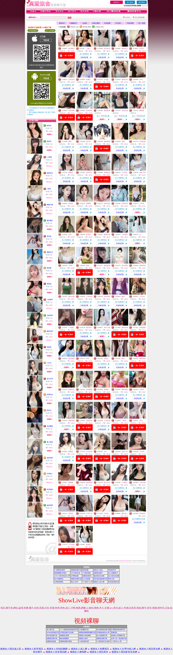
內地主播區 (96, 23)
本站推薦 (107, 23)
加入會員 (130, 2)
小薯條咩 (50, 299)
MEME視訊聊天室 (52, 632)
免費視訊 (114, 632)
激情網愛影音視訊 (60, 573)
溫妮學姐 (89, 420)
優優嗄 (88, 203)
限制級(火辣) (74, 27)
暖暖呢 (70, 172)
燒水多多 (107, 48)
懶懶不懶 (50, 205)
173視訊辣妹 (86, 573)
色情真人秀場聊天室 (118, 635)
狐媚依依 (50, 173)
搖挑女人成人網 (98, 582)
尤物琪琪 (50, 315)
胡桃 (123, 141)
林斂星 (70, 203)
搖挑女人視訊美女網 (149, 649)
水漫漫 (106, 79)
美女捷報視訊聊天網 (103, 629)
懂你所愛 (71, 296)
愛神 (87, 265)
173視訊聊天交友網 (103, 641)
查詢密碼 (142, 2)
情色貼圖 (85, 570)
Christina (142, 296)
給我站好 (50, 394)
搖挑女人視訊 (98, 570)
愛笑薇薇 (71, 358)
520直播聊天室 (84, 629)
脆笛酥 (49, 268)
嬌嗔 (69, 141)
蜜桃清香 (50, 331)
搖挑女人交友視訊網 (56, 652)
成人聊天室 (50, 629)
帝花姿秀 (89, 451)
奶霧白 (88, 79)
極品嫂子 (89, 327)
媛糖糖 (141, 110)
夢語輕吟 (142, 513)
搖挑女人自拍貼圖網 (57, 649)
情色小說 (111, 579)
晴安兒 (49, 410)
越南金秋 (125, 79)
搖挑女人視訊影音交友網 (124, 652)
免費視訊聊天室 (76, 570)
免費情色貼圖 (51, 641)
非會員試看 (84, 57)
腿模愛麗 (107, 110)
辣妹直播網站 (64, 638)
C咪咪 (49, 189)
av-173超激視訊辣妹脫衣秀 (69, 629)
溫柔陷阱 (50, 458)
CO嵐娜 (71, 327)
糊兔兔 (49, 125)
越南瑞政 (125, 389)
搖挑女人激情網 (78, 652)
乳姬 (69, 234)
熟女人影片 (74, 582)
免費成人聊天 (83, 638)
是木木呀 (50, 379)
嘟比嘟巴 (50, 220)
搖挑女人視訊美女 (99, 652)
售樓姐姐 (107, 172)
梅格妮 (49, 284)
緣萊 (123, 296)
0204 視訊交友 (75, 573)
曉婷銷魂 (142, 265)
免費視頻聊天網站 (66, 641)
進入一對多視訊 (102, 116)
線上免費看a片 (113, 573)
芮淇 (140, 420)
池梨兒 (106, 358)
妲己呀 (88, 141)
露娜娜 (70, 482)
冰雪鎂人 (50, 474)
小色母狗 (89, 296)
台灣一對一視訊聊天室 (119, 638)
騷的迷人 (125, 513)
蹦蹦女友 (50, 252)
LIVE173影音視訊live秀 (62, 576)
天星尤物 (142, 482)
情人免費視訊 (58, 579)
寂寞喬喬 (71, 110)
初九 (105, 451)
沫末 (140, 79)
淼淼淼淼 (107, 265)
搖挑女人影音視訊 (34, 649)
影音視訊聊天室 (113, 582)
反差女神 (71, 79)
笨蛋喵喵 (50, 489)
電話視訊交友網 (98, 576)
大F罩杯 (124, 172)
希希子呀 (142, 172)
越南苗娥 (142, 358)
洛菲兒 (141, 48)
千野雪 (141, 203)
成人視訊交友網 (113, 576)
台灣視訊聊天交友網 (66, 632)
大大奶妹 (71, 544)
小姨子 (88, 48)
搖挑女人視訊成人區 (10, 649)
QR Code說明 (50, 30)
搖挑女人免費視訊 (99, 649)
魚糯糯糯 (142, 327)
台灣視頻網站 (58, 582)
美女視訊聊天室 (51, 635)
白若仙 (106, 513)
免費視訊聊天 (98, 573)
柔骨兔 (49, 236)
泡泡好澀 (125, 110)
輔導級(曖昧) (87, 27)
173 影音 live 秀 (87, 582)
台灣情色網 (74, 576)
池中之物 (107, 327)
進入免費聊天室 (137, 519)
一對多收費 (130, 23)
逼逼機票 (50, 426)
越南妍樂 (107, 141)
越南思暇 (50, 505)
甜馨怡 (70, 451)
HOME (127, 17)
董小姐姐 (50, 442)
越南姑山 (125, 48)
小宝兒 (49, 363)
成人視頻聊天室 (101, 635)
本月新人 (118, 23)
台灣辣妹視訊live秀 (103, 632)
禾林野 (141, 389)
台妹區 (84, 23)
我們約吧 (125, 203)
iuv (140, 234)
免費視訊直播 (64, 635)
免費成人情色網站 (85, 635)
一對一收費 (141, 23)
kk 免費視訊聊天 (59, 570)
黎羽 (123, 358)
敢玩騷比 (71, 48)
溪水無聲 (125, 265)
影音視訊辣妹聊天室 (100, 579)
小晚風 (124, 420)
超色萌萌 (89, 110)
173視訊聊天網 (84, 641)
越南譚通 (89, 482)
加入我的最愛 (139, 17)
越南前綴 (125, 327)
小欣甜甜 (107, 420)
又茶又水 (89, 513)
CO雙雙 (49, 157)
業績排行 (62, 23)
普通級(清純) (99, 27)
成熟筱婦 (71, 420)
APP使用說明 (32, 30)
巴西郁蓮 (142, 141)
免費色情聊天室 (101, 638)
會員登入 (116, 2)
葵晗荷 (49, 141)
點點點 (49, 347)
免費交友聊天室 (76, 579)
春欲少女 (125, 451)
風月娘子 (89, 172)
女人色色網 (86, 579)
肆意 (87, 358)
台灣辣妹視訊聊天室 (118, 629)
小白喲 (141, 451)
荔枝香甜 (107, 203)
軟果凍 (88, 234)
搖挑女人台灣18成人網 (124, 649)
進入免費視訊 (84, 54)
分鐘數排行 (73, 23)
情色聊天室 (112, 570)
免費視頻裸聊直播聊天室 (87, 632)
